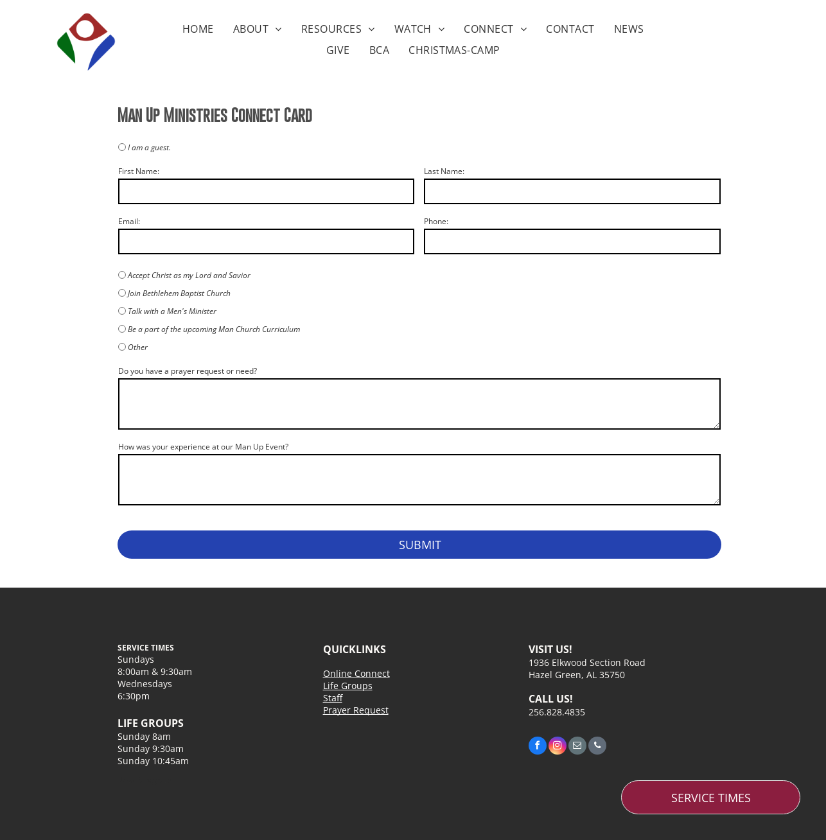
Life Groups (348, 685)
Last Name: (444, 171)
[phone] (597, 747)
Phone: (436, 221)
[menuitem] (198, 29)
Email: (129, 221)
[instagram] (558, 747)
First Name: (138, 171)
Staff (332, 698)
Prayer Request (356, 710)
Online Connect (356, 673)
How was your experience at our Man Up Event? (203, 446)
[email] (577, 747)
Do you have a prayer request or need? (187, 370)
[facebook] (538, 747)
